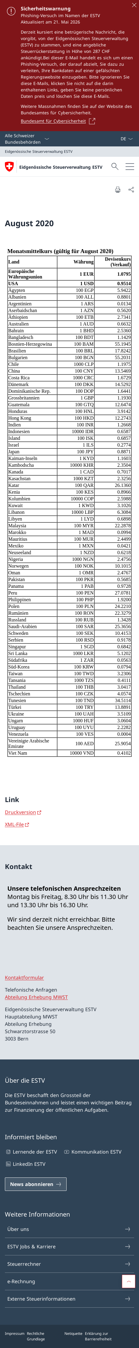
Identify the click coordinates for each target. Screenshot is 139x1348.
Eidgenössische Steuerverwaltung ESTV (60, 167)
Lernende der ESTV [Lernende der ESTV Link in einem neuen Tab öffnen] (31, 1151)
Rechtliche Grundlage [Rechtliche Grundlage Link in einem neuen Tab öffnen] (36, 1336)
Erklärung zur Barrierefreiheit (98, 1336)
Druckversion (20, 812)
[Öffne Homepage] (53, 166)
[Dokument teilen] (131, 189)
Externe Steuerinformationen (69, 1298)
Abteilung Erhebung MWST (36, 997)
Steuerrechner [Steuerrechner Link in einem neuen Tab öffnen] (69, 1264)
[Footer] (69, 1336)
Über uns (69, 1229)
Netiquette (73, 1333)
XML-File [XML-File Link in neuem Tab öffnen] (14, 824)
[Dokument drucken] (117, 189)
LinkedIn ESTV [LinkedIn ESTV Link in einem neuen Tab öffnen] (25, 1164)
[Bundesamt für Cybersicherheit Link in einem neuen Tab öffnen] (60, 121)
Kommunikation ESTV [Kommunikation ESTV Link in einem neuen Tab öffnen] (92, 1151)
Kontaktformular (24, 977)
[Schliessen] (134, 5)
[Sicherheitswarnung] (69, 65)
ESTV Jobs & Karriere (69, 1246)
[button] (128, 1281)
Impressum (14, 1333)
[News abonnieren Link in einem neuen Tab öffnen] (36, 1184)
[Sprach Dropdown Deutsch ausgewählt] (126, 138)
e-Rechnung (69, 1281)
